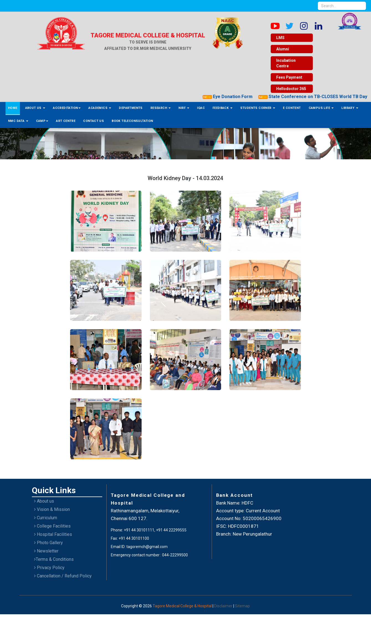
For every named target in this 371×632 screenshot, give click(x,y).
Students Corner (257, 108)
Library (349, 108)
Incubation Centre (286, 63)
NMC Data (18, 121)
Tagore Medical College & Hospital (183, 606)
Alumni (282, 49)
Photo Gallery (48, 542)
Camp (42, 121)
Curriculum (45, 517)
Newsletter (46, 551)
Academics (99, 108)
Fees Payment (289, 77)
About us (44, 501)
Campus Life (321, 108)
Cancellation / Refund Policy (63, 576)
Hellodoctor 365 (291, 88)
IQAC (201, 108)
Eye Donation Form (294, 96)
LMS (280, 37)
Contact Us (93, 121)
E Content (292, 108)
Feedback (222, 108)
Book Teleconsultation (132, 121)
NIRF (183, 108)
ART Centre (65, 121)
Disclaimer (223, 606)
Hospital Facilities (53, 534)
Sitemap (242, 606)
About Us (35, 108)
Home (12, 108)
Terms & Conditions (54, 559)
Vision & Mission (52, 509)
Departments (130, 108)
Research (160, 108)
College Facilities (52, 526)
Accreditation (67, 108)
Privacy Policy (49, 567)
